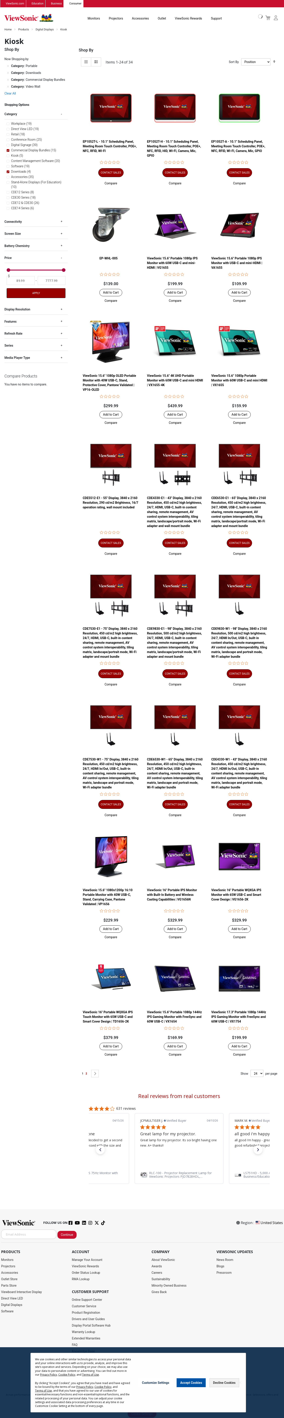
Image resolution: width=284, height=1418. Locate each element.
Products (24, 29)
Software (7, 1311)
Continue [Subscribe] (67, 1235)
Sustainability (161, 1279)
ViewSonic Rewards (188, 18)
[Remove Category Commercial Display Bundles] (8, 80)
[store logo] (28, 18)
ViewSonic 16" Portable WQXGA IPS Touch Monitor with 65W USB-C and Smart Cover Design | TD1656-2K (108, 1017)
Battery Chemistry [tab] (17, 246)
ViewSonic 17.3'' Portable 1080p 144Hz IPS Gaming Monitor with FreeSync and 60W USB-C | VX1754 (238, 1017)
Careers (157, 1273)
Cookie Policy (66, 1375)
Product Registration (86, 1313)
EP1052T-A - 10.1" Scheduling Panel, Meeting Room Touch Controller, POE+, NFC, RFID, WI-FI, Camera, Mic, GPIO (238, 146)
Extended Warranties (86, 1338)
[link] (179, 1175)
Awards (157, 1266)
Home (8, 29)
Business (56, 3)
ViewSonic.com (15, 3)
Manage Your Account (87, 1260)
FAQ (74, 1345)
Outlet (162, 18)
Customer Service (84, 1306)
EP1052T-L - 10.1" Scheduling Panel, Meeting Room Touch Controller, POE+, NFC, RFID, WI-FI (110, 146)
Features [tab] (10, 321)
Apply (36, 293)
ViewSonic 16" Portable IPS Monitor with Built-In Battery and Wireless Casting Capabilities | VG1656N (172, 895)
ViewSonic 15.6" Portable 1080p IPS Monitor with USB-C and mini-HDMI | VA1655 (236, 263)
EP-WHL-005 (108, 258)
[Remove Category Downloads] (8, 73)
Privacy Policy (48, 1375)
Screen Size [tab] (12, 234)
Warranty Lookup (83, 1332)
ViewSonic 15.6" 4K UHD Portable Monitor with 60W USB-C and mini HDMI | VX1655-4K (175, 380)
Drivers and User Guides (88, 1319)
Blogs (220, 1266)
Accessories (140, 18)
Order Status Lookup (86, 1273)
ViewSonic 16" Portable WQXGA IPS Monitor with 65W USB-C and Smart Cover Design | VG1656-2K (236, 895)
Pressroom (224, 1273)
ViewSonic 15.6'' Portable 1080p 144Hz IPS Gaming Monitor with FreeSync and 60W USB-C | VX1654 (174, 1017)
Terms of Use (90, 1375)
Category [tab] (10, 114)
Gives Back (159, 1292)
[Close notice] (240, 1382)
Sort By (234, 62)
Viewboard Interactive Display (21, 1292)
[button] (111, 183)
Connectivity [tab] (13, 221)
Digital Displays (45, 29)
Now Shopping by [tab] (16, 59)
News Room (225, 1260)
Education (37, 3)
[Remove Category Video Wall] (8, 86)
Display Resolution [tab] (17, 309)
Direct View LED (12, 1298)
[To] (52, 280)
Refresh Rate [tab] (13, 334)
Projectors (116, 18)
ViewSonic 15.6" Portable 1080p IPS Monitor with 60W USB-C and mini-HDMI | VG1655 (172, 263)
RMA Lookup (81, 1279)
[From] (21, 280)
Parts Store (9, 1286)
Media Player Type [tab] (17, 357)
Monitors (94, 18)
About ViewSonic (163, 1260)
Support (216, 18)
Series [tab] (8, 346)
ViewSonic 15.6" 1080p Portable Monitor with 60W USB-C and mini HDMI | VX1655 (239, 380)
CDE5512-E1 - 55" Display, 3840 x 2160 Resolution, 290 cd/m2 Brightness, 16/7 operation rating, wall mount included (110, 502)
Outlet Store (9, 1279)
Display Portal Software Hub (91, 1325)
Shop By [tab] (86, 50)
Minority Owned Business (169, 1286)
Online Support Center (87, 1300)
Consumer (75, 3)
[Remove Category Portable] (8, 66)
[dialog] (142, 1382)
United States (269, 1223)
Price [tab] (8, 258)
